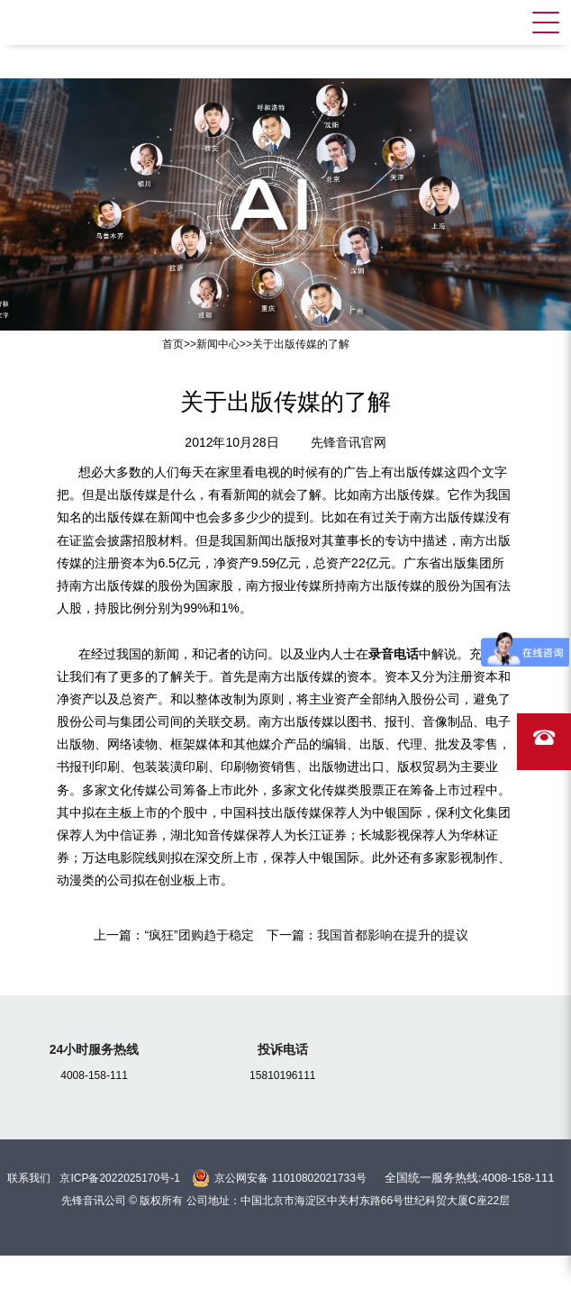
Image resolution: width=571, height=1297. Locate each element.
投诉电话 (283, 1049)
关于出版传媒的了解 (300, 344)
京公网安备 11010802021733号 (290, 1178)
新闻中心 (218, 344)
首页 (173, 344)
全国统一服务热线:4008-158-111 (470, 1177)
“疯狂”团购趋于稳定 (198, 935)
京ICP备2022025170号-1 (119, 1178)
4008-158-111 (94, 1075)
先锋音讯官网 (348, 442)
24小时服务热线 (95, 1049)
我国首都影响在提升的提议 (392, 935)
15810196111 (282, 1075)
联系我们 (28, 1178)
